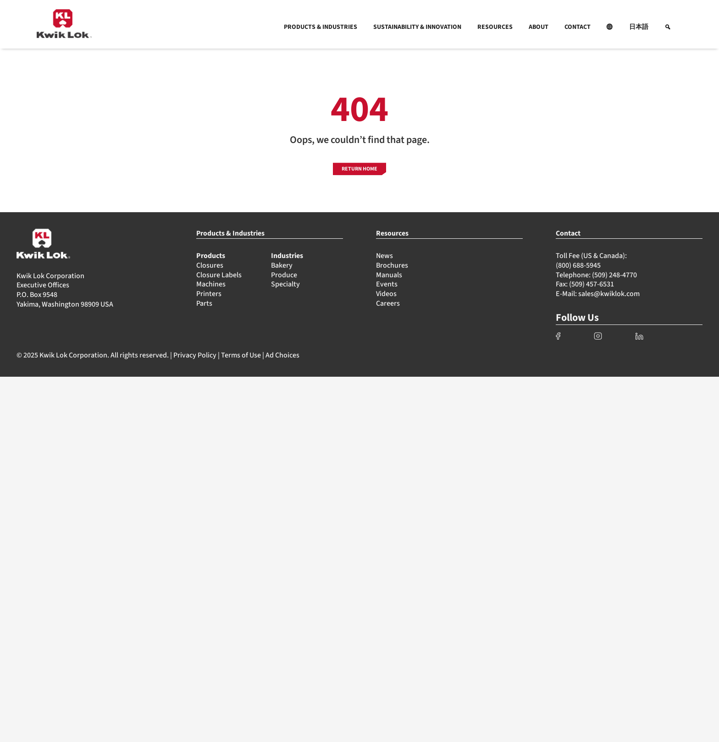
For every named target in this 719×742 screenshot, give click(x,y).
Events (387, 284)
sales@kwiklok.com (609, 294)
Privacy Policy (194, 355)
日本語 (638, 27)
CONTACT (577, 27)
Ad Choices (282, 355)
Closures (209, 265)
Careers (388, 303)
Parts (204, 303)
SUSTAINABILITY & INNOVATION (417, 27)
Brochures (392, 265)
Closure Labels (219, 275)
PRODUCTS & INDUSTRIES (320, 27)
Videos (386, 294)
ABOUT (538, 27)
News (384, 256)
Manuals (389, 275)
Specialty (285, 284)
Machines (211, 284)
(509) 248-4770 (614, 275)
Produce (284, 275)
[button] (610, 27)
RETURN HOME (359, 169)
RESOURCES (495, 27)
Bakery (282, 265)
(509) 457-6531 (591, 284)
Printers (208, 294)
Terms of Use (241, 355)
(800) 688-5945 (578, 265)
